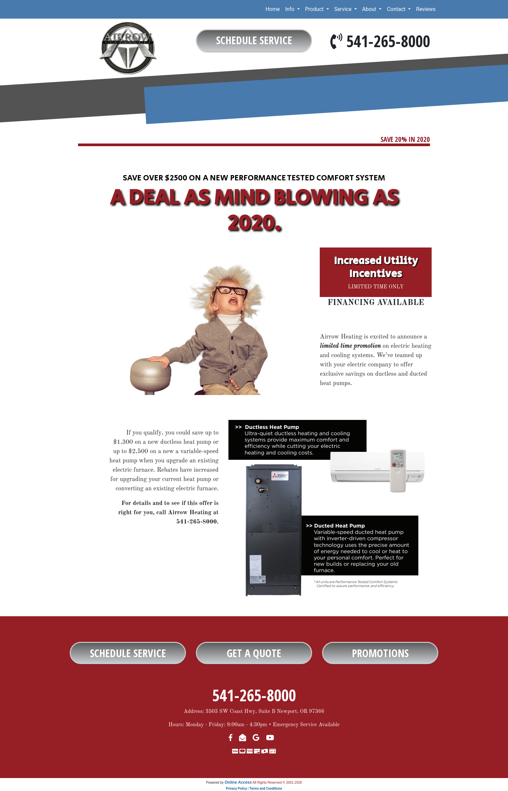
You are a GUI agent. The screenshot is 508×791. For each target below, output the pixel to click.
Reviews (426, 9)
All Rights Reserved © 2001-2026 (277, 782)
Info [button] (290, 9)
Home (273, 9)
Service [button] (343, 9)
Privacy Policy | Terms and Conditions (254, 788)
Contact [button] (397, 9)
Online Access (238, 782)
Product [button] (315, 9)
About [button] (370, 9)
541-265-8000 (388, 41)
